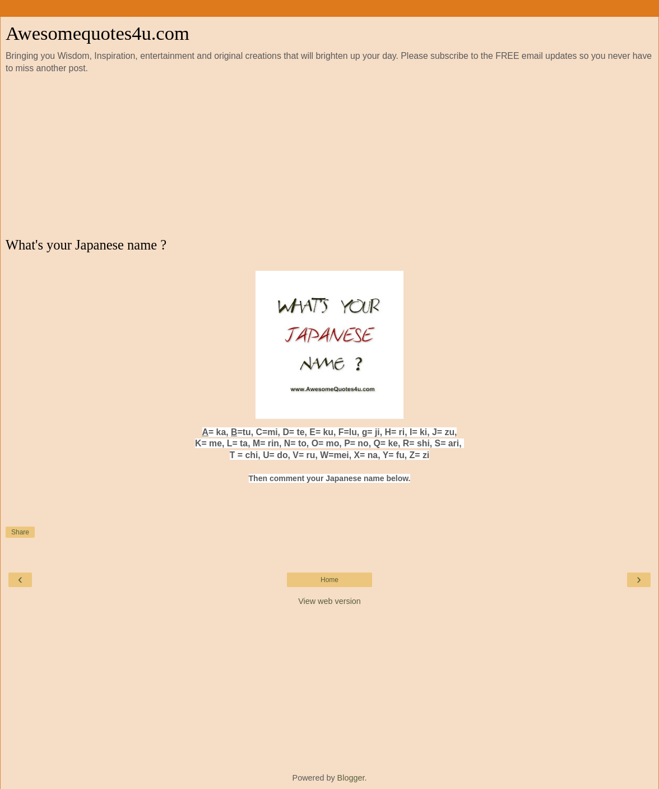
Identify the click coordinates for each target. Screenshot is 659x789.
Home (329, 580)
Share (20, 532)
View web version (329, 601)
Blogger (351, 777)
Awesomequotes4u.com (97, 33)
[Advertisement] (329, 156)
